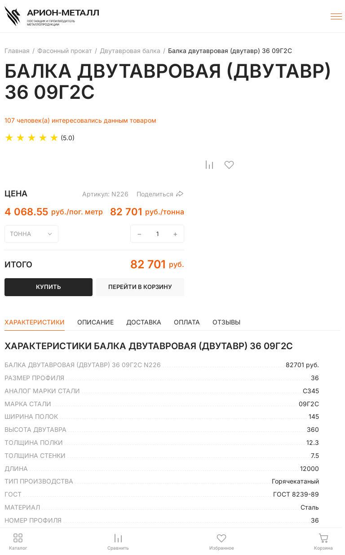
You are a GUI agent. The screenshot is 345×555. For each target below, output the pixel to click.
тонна (20, 233)
